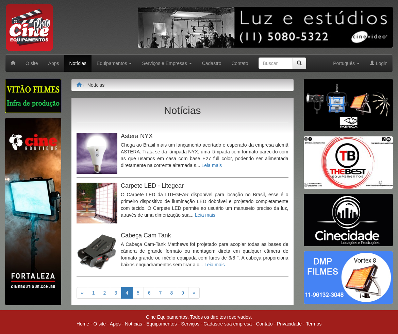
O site (32, 63)
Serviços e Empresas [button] (167, 63)
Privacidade (289, 324)
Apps (53, 63)
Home (83, 324)
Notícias (78, 63)
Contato (239, 63)
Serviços (190, 324)
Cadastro (211, 63)
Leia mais (211, 165)
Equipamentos (161, 324)
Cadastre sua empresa (227, 324)
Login (378, 63)
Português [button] (346, 63)
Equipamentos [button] (114, 63)
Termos (313, 324)
